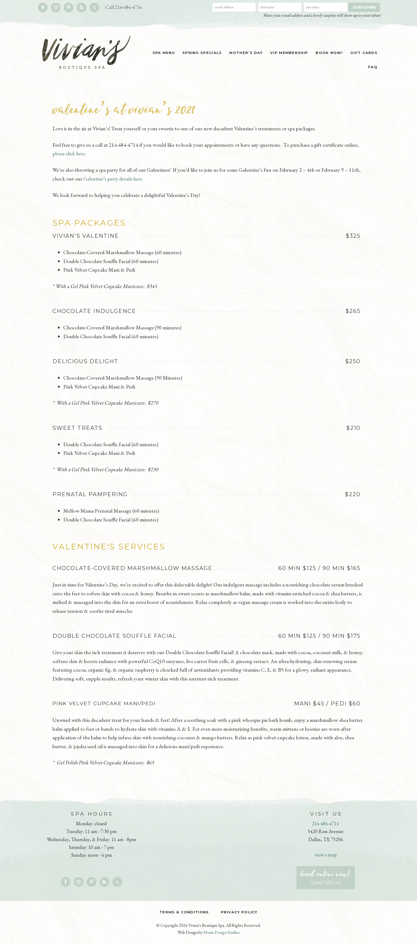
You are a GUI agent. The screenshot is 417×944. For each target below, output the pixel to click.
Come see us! (326, 876)
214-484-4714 (325, 823)
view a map (325, 854)
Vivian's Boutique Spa (83, 52)
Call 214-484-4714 (124, 6)
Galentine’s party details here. (114, 178)
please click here (69, 153)
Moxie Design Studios (221, 932)
